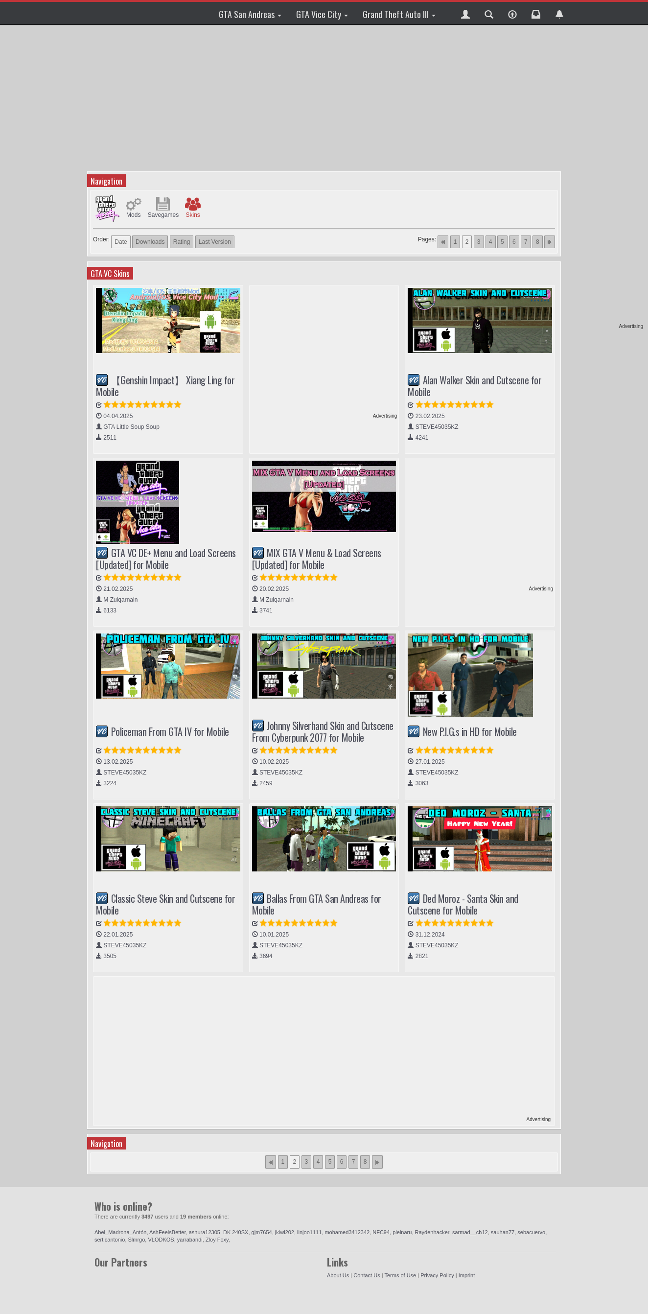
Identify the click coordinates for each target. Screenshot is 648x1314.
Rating (181, 241)
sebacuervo (531, 1232)
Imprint (467, 1275)
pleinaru (402, 1232)
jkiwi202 (284, 1232)
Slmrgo (136, 1240)
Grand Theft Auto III (399, 14)
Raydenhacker (432, 1232)
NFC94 (381, 1232)
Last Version (215, 241)
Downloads (150, 241)
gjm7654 (262, 1232)
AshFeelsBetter (167, 1232)
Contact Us (366, 1275)
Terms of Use (400, 1275)
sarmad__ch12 (470, 1232)
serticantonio (109, 1240)
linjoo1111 (309, 1232)
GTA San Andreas (250, 14)
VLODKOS (161, 1240)
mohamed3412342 (347, 1232)
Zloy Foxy (217, 1240)
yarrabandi (190, 1240)
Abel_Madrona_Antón (120, 1232)
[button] (465, 13)
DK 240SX (235, 1232)
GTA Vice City (322, 14)
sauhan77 (502, 1232)
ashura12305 (204, 1232)
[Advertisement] (605, 176)
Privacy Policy (437, 1275)
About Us (338, 1275)
